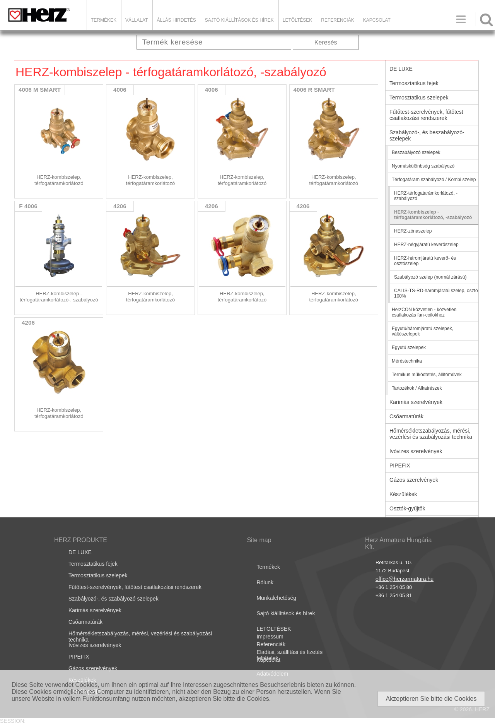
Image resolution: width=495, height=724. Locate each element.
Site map (259, 540)
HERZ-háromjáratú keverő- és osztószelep (425, 260)
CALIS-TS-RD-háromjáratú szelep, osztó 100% (436, 293)
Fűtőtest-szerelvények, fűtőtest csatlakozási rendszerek (426, 115)
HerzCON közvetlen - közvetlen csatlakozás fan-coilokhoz (424, 312)
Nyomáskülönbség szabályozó (423, 166)
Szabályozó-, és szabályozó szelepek (113, 599)
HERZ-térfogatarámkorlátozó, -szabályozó (425, 195)
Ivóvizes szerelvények (415, 451)
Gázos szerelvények (413, 480)
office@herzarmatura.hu (405, 579)
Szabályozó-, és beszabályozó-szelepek (426, 135)
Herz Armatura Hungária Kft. (398, 543)
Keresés (325, 42)
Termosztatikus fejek (414, 83)
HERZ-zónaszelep (413, 231)
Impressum (269, 636)
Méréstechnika (407, 361)
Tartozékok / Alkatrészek (417, 388)
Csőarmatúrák (406, 416)
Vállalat (136, 20)
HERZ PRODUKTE (80, 540)
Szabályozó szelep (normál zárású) (430, 277)
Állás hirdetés (176, 20)
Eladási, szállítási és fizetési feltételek (290, 655)
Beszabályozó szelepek (416, 152)
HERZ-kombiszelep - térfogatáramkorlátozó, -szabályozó (433, 214)
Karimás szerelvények (415, 402)
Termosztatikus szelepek (419, 97)
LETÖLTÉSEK (297, 20)
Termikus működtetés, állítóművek (427, 374)
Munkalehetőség (276, 598)
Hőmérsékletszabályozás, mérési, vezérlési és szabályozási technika (430, 434)
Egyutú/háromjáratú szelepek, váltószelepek (422, 331)
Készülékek (403, 494)
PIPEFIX (399, 465)
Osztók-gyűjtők (407, 508)
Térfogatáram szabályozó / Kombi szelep (434, 179)
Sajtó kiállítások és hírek (239, 20)
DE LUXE (401, 69)
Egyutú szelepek (409, 347)
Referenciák (337, 20)
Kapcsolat (377, 20)
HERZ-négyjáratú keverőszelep (426, 244)
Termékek (103, 20)
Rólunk (264, 582)
